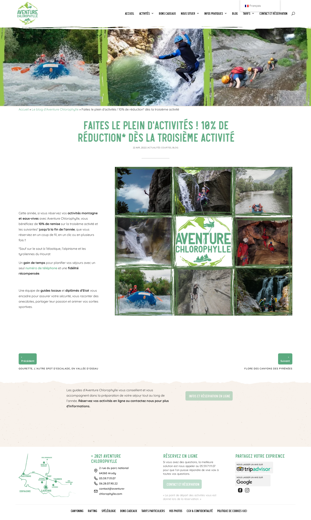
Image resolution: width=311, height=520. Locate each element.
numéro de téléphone (41, 268)
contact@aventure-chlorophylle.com (112, 491)
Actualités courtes (159, 147)
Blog (175, 147)
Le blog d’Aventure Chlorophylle (55, 109)
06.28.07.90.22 (108, 483)
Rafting (92, 511)
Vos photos (175, 511)
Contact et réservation (181, 484)
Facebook (241, 490)
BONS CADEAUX (128, 511)
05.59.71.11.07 (107, 478)
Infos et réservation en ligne (207, 395)
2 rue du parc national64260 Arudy (114, 470)
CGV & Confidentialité (199, 511)
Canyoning (77, 511)
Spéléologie (108, 511)
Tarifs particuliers (153, 511)
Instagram (248, 490)
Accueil (24, 109)
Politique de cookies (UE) (232, 511)
